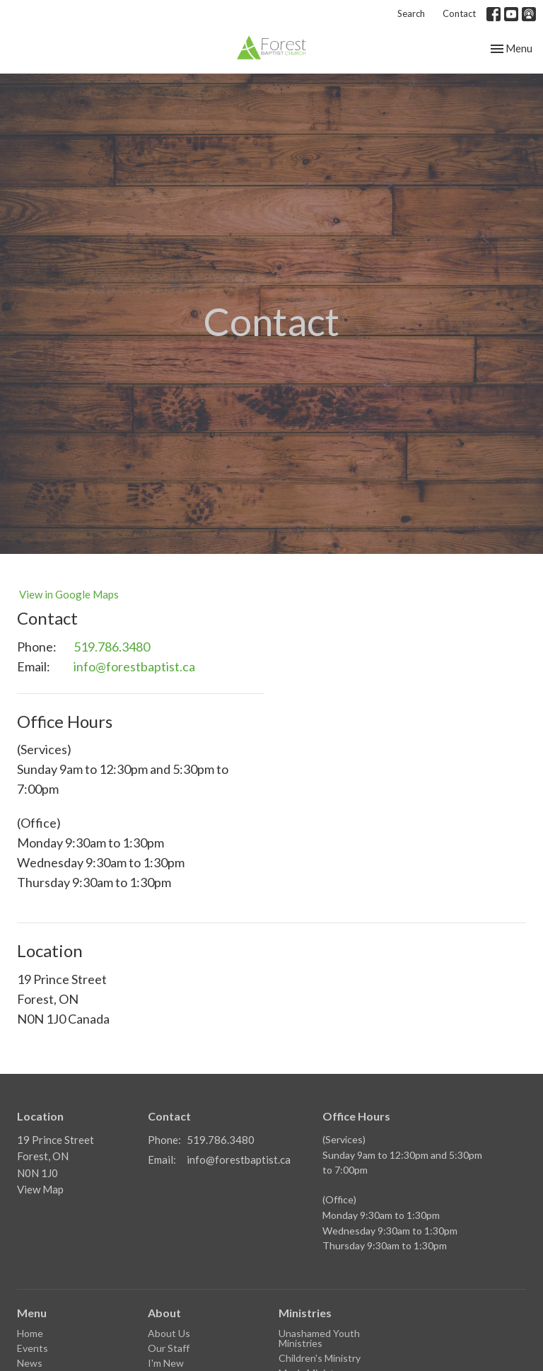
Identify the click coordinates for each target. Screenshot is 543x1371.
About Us (169, 1333)
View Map (40, 1189)
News (29, 1363)
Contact (459, 13)
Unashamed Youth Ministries (319, 1338)
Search (411, 13)
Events (32, 1348)
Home (30, 1333)
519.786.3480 (112, 646)
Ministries (305, 1312)
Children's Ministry (320, 1358)
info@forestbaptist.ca (134, 666)
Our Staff (168, 1348)
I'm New (166, 1363)
